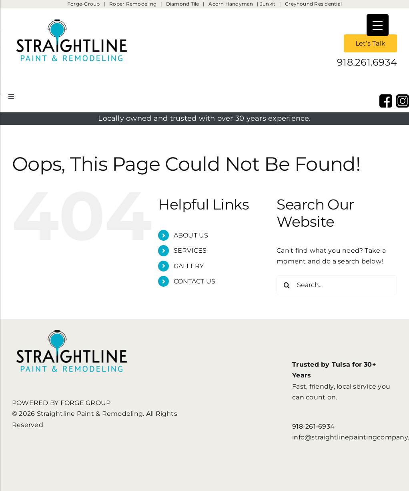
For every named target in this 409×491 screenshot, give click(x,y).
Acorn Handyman (231, 4)
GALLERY (189, 266)
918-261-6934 (313, 426)
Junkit (268, 4)
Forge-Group (83, 4)
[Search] (287, 285)
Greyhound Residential (313, 4)
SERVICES (190, 250)
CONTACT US (194, 281)
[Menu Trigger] (378, 25)
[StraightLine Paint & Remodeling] (72, 11)
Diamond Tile (182, 4)
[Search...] (337, 285)
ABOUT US (191, 235)
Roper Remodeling (132, 4)
